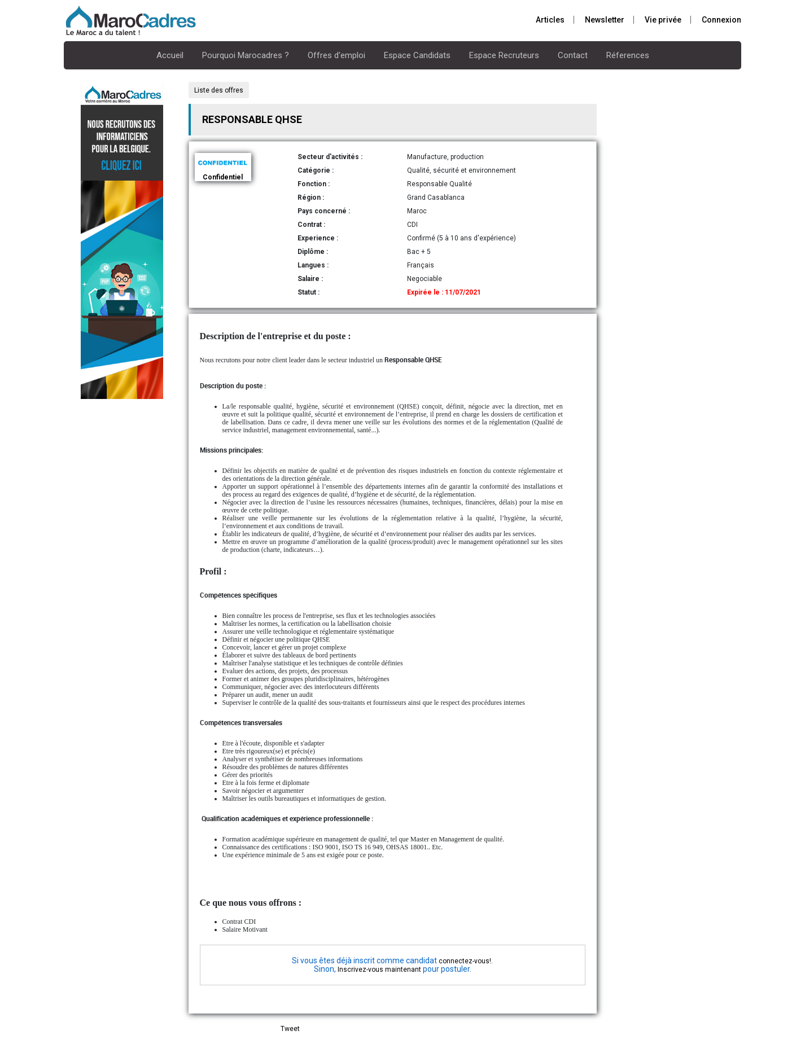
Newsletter (604, 19)
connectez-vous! (465, 961)
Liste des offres (218, 90)
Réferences (627, 55)
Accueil (169, 55)
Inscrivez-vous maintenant (379, 969)
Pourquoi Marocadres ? (245, 55)
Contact (573, 55)
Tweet (290, 1029)
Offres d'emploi (336, 55)
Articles (550, 19)
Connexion (721, 19)
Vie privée (663, 19)
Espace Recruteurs (504, 55)
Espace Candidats (417, 55)
